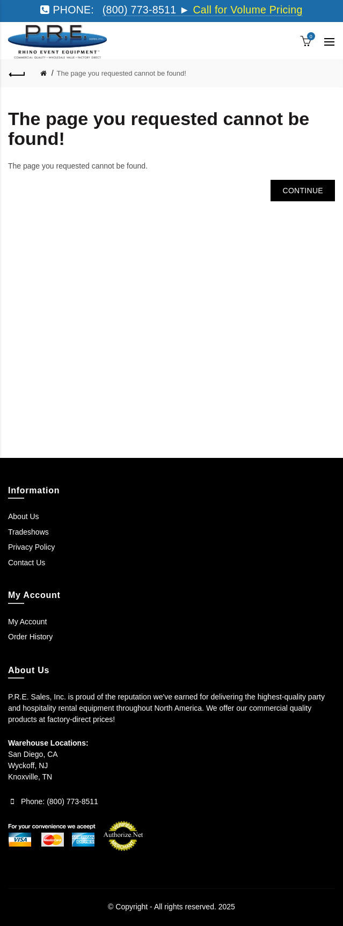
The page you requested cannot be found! (121, 73)
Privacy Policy (31, 547)
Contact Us (26, 562)
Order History (30, 636)
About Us (23, 516)
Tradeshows (28, 532)
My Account (27, 621)
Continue (302, 190)
